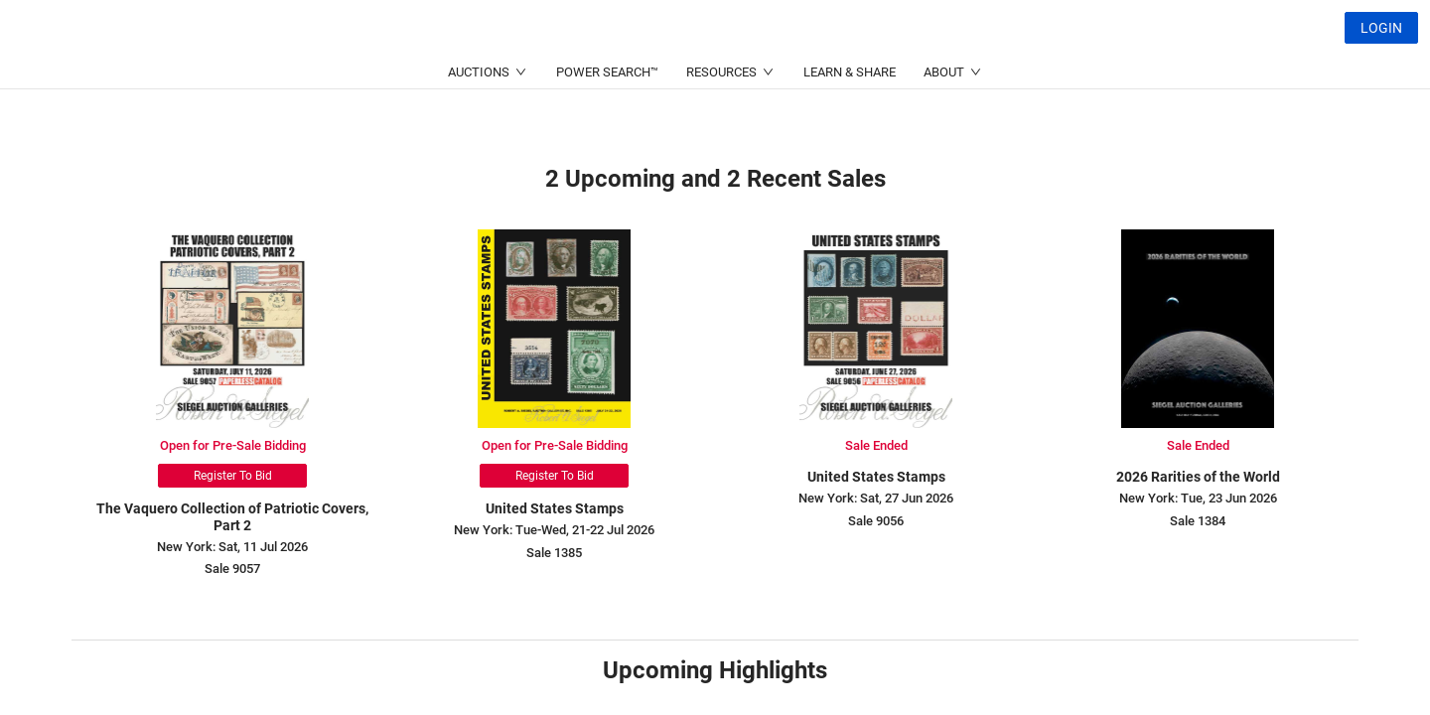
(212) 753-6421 (457, 75)
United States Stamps (555, 508)
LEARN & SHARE (849, 119)
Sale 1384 (1197, 520)
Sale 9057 (232, 568)
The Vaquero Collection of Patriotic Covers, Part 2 (232, 516)
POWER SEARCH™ (607, 119)
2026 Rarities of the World (1198, 477)
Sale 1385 (554, 552)
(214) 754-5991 (649, 75)
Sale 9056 (876, 520)
